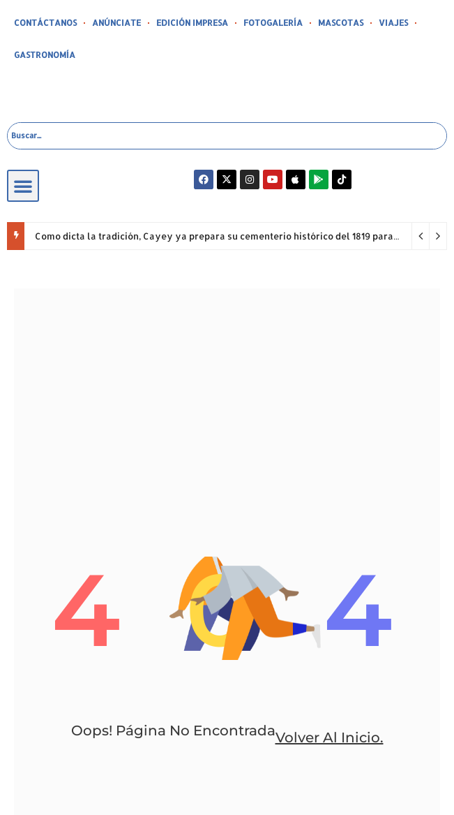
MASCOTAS (340, 22)
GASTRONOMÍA (44, 55)
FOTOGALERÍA (273, 22)
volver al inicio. (329, 737)
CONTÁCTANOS (45, 22)
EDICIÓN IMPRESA (192, 22)
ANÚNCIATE (116, 22)
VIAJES (393, 22)
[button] (23, 186)
